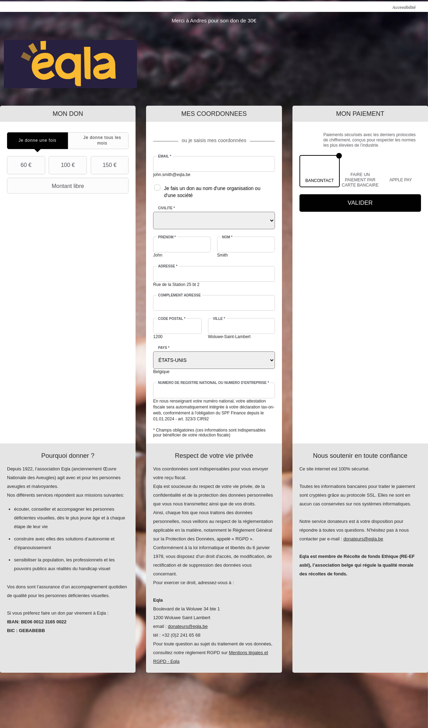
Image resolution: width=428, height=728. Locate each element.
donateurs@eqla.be (188, 626)
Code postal (171, 319)
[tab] (37, 140)
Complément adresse (179, 295)
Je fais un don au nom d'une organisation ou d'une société (212, 192)
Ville (219, 319)
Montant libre (46, 186)
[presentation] (37, 140)
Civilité (166, 208)
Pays (163, 348)
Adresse (167, 266)
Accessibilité (404, 7)
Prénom (167, 237)
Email (164, 156)
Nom (227, 237)
